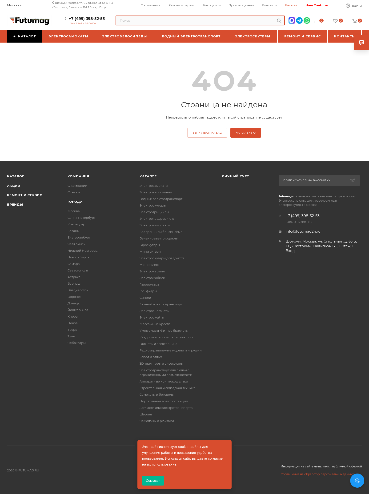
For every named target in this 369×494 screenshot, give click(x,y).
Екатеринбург (79, 237)
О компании (77, 185)
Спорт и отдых (151, 357)
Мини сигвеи (150, 251)
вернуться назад (207, 132)
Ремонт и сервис (24, 195)
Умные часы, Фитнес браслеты (164, 330)
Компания (78, 176)
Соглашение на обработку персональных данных (317, 474)
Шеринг (146, 414)
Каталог (15, 176)
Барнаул (74, 283)
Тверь (72, 329)
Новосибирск (78, 257)
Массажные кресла (155, 324)
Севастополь (78, 270)
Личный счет (235, 176)
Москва (74, 211)
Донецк (74, 303)
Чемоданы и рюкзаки (157, 421)
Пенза (73, 323)
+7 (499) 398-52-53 (87, 18)
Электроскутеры (153, 205)
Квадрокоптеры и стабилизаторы (166, 337)
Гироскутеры (150, 245)
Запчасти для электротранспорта (166, 408)
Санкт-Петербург (81, 217)
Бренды (15, 204)
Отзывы (74, 192)
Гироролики (149, 284)
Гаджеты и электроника (158, 344)
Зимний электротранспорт (161, 304)
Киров (73, 316)
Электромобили (152, 278)
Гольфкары (148, 291)
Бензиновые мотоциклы (159, 238)
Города (75, 201)
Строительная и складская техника (168, 388)
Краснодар (76, 224)
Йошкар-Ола (78, 310)
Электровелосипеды (156, 192)
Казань (73, 231)
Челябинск (76, 244)
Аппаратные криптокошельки (164, 381)
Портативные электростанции (164, 401)
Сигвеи (145, 297)
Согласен (153, 480)
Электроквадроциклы (157, 218)
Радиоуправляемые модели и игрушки (171, 350)
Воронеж (75, 297)
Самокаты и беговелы (157, 394)
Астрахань (76, 277)
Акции (13, 185)
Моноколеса (150, 265)
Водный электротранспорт (161, 199)
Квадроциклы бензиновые (161, 232)
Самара (74, 264)
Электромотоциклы (155, 225)
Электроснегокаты (154, 311)
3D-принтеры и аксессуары (161, 363)
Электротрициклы (154, 212)
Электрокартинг (153, 271)
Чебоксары (77, 343)
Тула (71, 336)
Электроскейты (152, 317)
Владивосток (78, 290)
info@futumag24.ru (303, 231)
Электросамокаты (154, 185)
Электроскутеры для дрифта (162, 258)
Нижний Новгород (82, 250)
